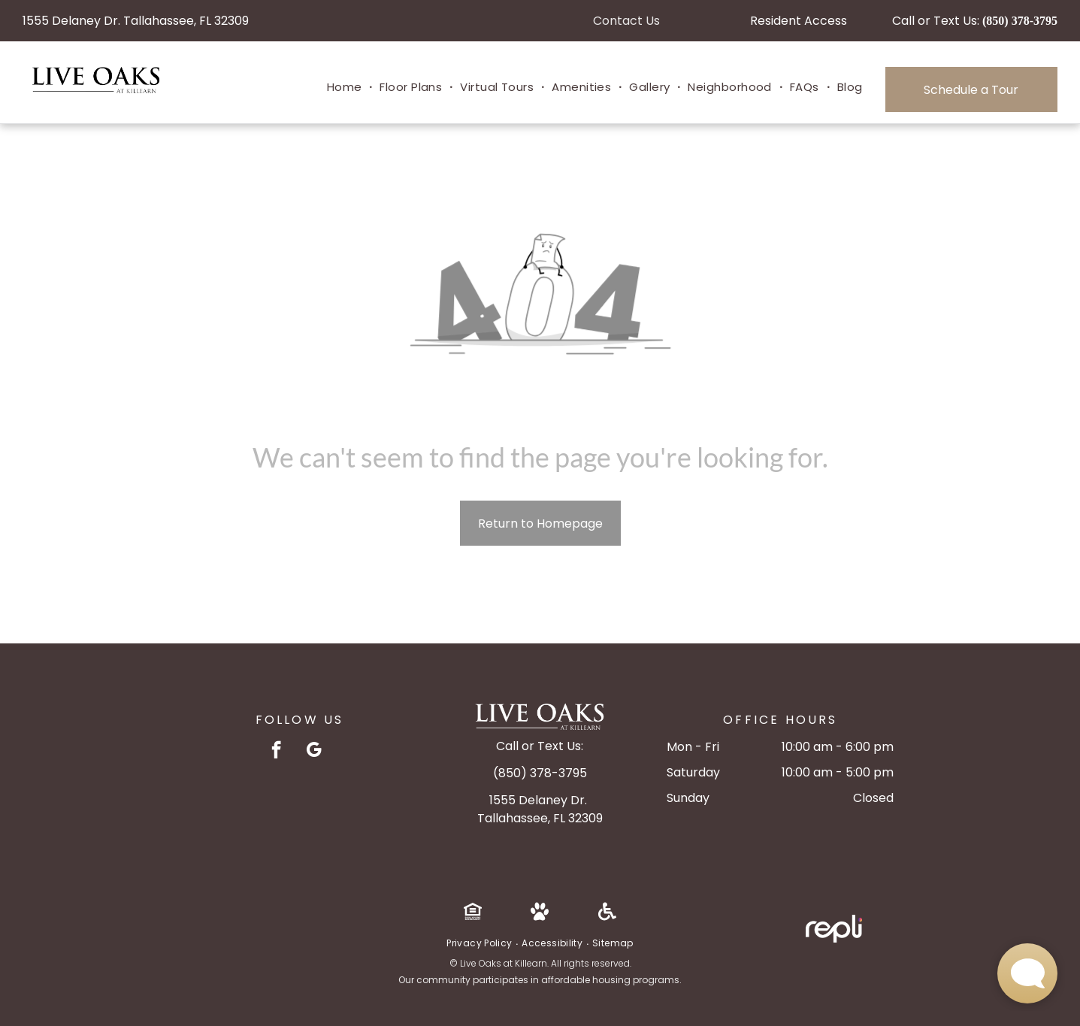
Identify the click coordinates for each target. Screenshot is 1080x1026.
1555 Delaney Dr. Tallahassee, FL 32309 (136, 20)
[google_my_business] (314, 752)
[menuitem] (346, 87)
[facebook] (276, 752)
